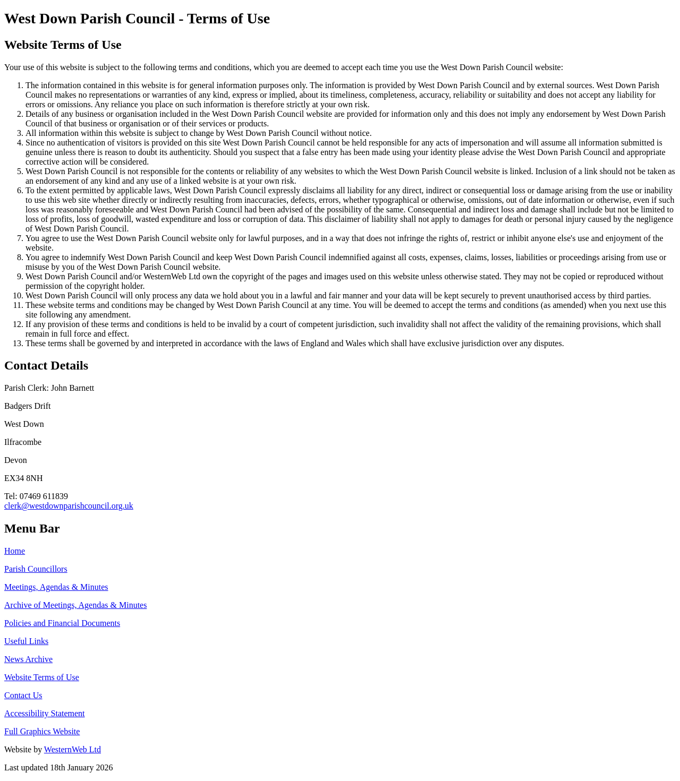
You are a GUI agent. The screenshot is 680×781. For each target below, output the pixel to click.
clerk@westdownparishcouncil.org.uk (68, 505)
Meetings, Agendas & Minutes (56, 586)
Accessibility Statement (44, 713)
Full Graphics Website (42, 731)
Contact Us (23, 695)
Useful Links (26, 641)
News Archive (28, 659)
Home (14, 550)
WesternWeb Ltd (72, 749)
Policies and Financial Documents (62, 623)
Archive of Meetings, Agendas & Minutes (75, 605)
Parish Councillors (35, 568)
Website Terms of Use (41, 677)
